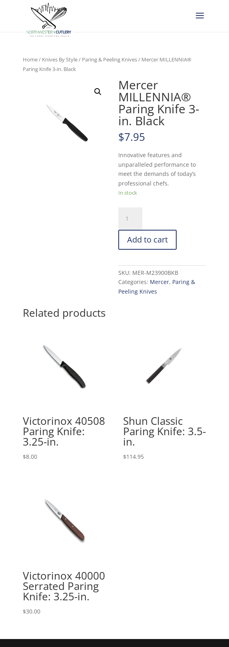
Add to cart (147, 239)
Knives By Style (60, 59)
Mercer (159, 282)
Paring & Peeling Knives (109, 59)
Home (30, 59)
